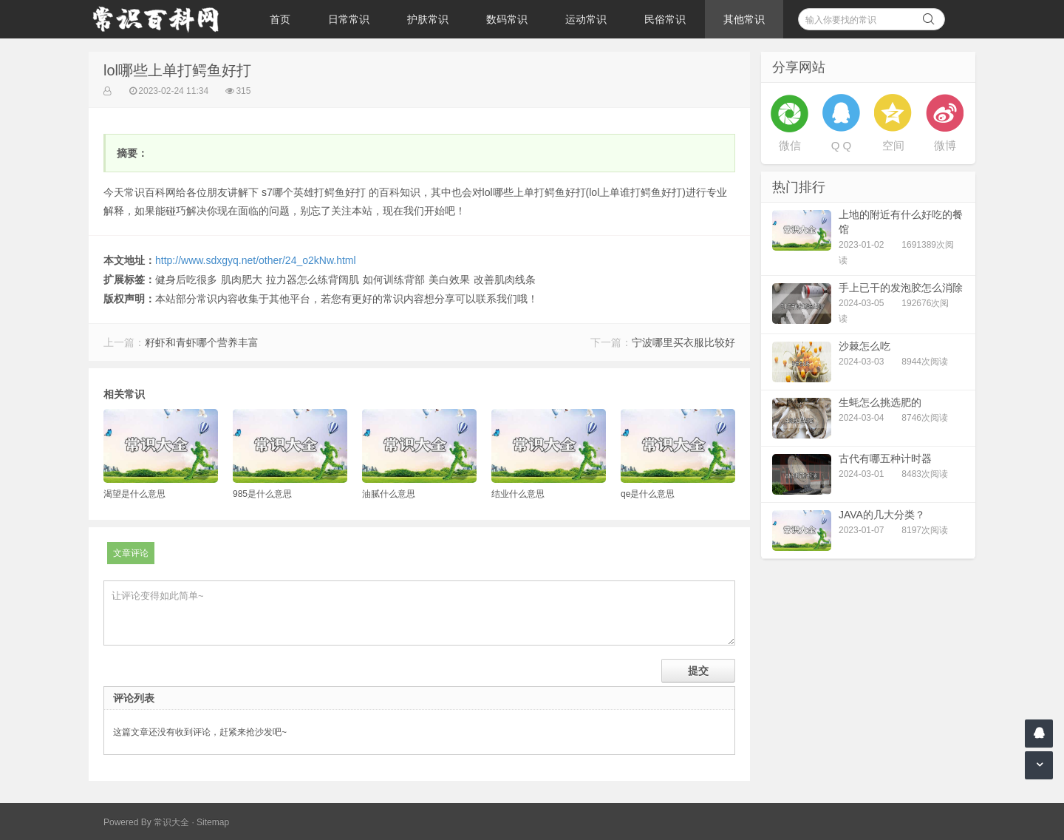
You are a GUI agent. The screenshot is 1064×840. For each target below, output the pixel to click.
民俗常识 (665, 19)
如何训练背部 (394, 279)
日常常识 (348, 19)
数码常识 (507, 19)
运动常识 (586, 19)
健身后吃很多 (186, 279)
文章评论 (131, 553)
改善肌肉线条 (505, 279)
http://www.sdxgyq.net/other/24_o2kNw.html (255, 260)
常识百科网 (162, 19)
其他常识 (744, 19)
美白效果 (449, 279)
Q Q (841, 145)
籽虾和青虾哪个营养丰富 (202, 342)
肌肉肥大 (241, 279)
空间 (893, 145)
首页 (280, 19)
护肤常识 (428, 19)
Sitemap (213, 822)
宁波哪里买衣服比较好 (683, 342)
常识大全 (171, 822)
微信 (790, 145)
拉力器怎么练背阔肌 (312, 279)
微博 (945, 145)
